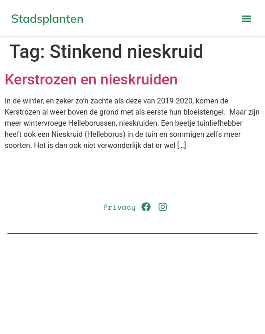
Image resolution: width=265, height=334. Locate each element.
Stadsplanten (47, 18)
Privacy (119, 206)
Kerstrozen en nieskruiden (91, 79)
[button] (246, 18)
